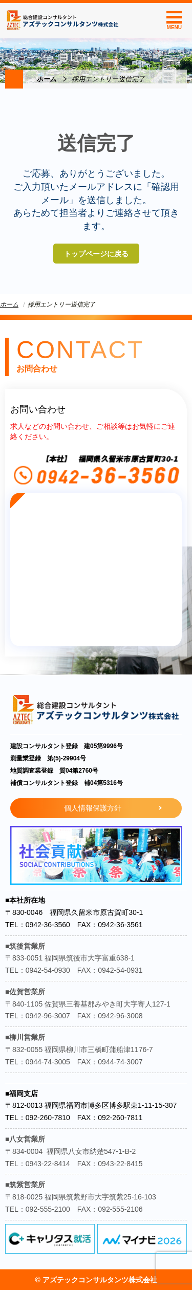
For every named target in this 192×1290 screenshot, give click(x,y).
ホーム (46, 79)
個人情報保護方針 (92, 808)
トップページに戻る (96, 254)
